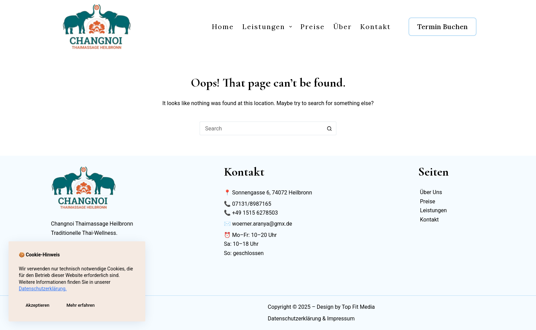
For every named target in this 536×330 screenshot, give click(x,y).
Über (342, 26)
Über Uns (431, 192)
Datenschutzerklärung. (43, 288)
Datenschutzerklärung (294, 318)
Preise (312, 26)
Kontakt (375, 26)
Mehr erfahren (80, 305)
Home (223, 26)
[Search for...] (261, 128)
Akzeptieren (37, 305)
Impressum (341, 318)
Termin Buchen (442, 26)
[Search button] (329, 128)
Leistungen (268, 26)
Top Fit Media (358, 307)
